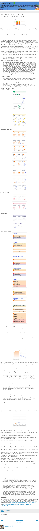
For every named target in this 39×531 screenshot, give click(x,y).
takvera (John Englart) (10, 525)
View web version (19, 522)
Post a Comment (4, 516)
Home (19, 520)
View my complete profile (9, 526)
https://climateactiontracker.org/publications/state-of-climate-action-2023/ (23, 502)
